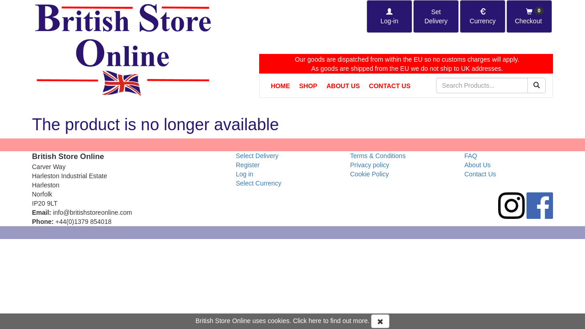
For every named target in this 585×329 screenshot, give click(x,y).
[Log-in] (389, 16)
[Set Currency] (482, 16)
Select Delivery (257, 155)
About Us (343, 86)
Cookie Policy (369, 174)
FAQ (470, 155)
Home (280, 86)
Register (248, 165)
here (314, 320)
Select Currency (259, 183)
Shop (308, 86)
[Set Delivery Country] (436, 16)
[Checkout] (529, 16)
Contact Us (389, 86)
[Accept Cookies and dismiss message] (380, 321)
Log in (244, 174)
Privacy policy (369, 165)
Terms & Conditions (377, 155)
